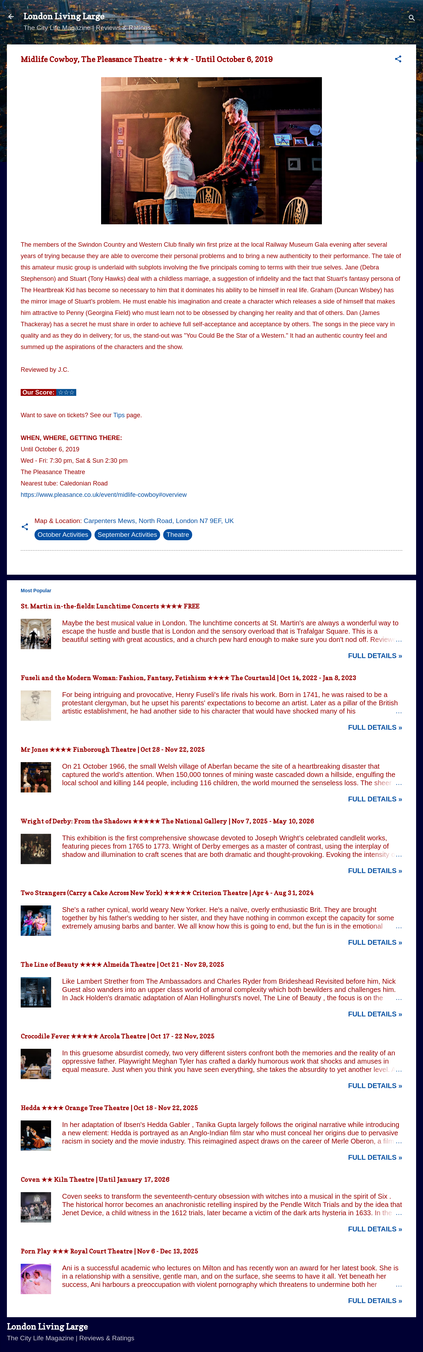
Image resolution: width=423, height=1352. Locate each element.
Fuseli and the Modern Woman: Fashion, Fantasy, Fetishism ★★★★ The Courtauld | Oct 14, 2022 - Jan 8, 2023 (188, 678)
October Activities (63, 534)
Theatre (177, 534)
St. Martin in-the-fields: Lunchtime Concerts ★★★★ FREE (110, 606)
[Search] (412, 18)
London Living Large (63, 16)
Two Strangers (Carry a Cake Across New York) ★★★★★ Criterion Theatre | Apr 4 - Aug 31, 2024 (167, 893)
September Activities (127, 534)
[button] (398, 60)
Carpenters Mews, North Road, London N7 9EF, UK (159, 520)
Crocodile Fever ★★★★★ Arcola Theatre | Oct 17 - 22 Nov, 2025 (118, 1036)
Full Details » (375, 655)
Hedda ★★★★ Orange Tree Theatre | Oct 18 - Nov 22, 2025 (109, 1108)
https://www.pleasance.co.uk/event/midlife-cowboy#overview (104, 494)
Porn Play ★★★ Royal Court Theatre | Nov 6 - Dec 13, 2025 (109, 1251)
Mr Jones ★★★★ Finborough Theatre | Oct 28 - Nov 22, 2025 (113, 749)
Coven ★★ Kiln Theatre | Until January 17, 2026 (95, 1179)
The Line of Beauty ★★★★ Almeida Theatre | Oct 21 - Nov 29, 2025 (122, 964)
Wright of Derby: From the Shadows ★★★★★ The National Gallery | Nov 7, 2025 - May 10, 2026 (167, 821)
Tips (119, 415)
